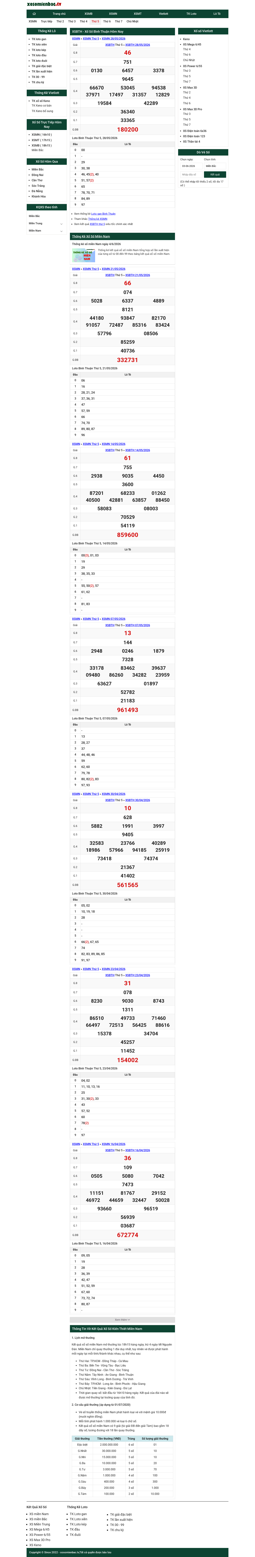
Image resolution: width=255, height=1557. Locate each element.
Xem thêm (122, 1319)
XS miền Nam (39, 1514)
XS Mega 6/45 (192, 44)
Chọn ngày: (186, 159)
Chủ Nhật (132, 21)
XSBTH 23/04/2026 (137, 975)
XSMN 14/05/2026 (113, 444)
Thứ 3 (72, 21)
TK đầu (75, 1529)
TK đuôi (75, 1535)
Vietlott (163, 13)
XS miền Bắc (38, 1519)
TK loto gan (39, 39)
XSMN (113, 13)
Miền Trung (35, 223)
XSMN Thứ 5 (91, 38)
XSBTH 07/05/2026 (137, 625)
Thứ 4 (83, 21)
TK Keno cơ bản (42, 105)
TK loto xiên (39, 44)
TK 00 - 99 (38, 77)
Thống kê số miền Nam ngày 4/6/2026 (96, 244)
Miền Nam (35, 230)
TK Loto (191, 13)
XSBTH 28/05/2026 (137, 45)
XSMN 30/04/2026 (113, 794)
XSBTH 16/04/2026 (137, 1150)
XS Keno (35, 1545)
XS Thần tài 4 (191, 141)
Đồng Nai (37, 175)
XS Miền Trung (39, 1524)
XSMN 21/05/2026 (113, 269)
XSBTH (109, 45)
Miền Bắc (37, 150)
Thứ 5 (95, 21)
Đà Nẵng (37, 191)
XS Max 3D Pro (192, 109)
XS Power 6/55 (192, 66)
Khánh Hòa (39, 196)
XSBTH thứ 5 (97, 224)
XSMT (138, 13)
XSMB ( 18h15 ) (42, 145)
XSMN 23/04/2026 (113, 969)
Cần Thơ (37, 180)
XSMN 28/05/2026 (113, 38)
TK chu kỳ (38, 82)
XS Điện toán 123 (194, 136)
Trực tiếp (46, 21)
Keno (186, 39)
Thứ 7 (118, 21)
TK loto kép (39, 50)
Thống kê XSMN (97, 219)
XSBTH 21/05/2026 (137, 275)
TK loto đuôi (39, 61)
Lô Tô (217, 13)
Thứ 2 (60, 21)
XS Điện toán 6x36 (194, 131)
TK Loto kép (78, 1524)
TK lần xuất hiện (42, 71)
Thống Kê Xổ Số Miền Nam (91, 236)
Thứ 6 (107, 21)
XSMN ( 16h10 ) (42, 134)
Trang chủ (59, 13)
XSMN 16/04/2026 (113, 1144)
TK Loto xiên (78, 1519)
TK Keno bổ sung (42, 111)
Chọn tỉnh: (210, 159)
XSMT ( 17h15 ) (42, 140)
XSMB (88, 13)
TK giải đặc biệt (42, 66)
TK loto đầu (39, 55)
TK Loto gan (78, 1514)
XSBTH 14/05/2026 (137, 450)
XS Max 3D (190, 87)
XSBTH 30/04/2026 (137, 800)
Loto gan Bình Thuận (103, 213)
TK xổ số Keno (41, 101)
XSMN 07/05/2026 (113, 619)
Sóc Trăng (38, 186)
